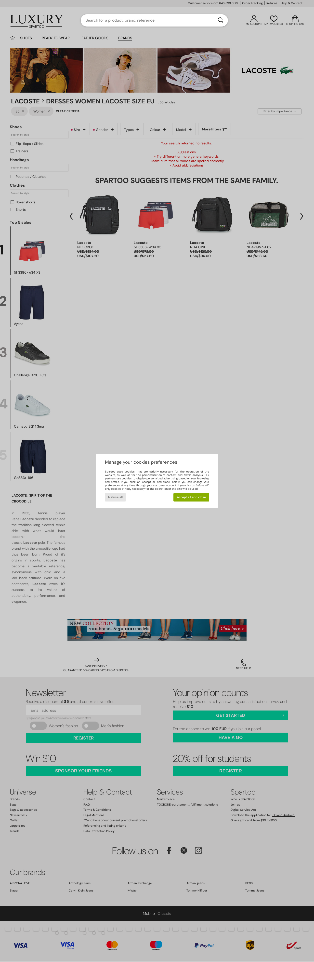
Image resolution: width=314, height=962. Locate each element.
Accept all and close (191, 497)
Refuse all (115, 497)
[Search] (220, 20)
